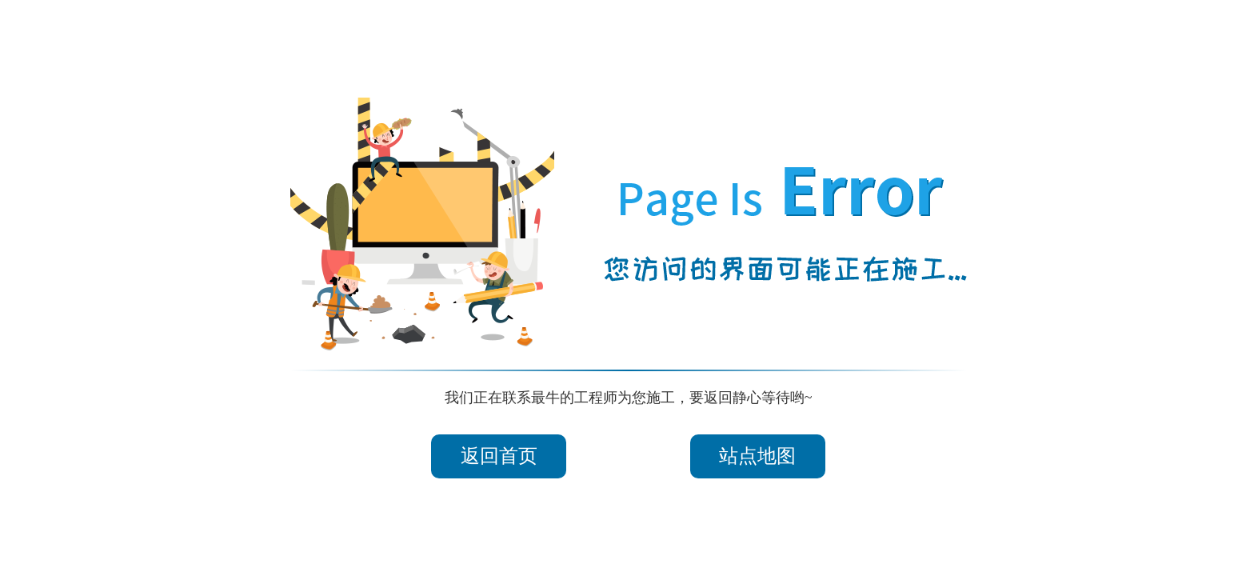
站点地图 (757, 456)
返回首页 (499, 456)
